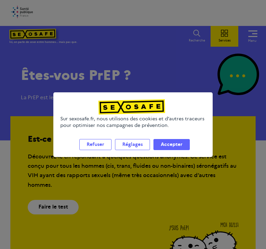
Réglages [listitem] (132, 144)
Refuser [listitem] (95, 144)
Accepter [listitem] (172, 144)
